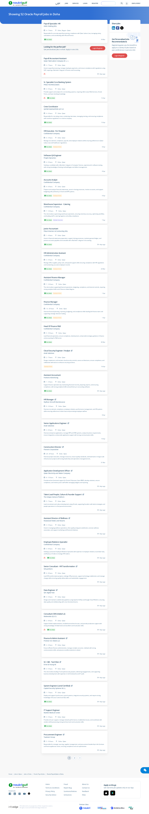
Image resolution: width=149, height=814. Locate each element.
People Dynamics (50, 158)
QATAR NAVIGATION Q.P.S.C (54, 109)
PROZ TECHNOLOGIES (51, 85)
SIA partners (48, 569)
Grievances (68, 795)
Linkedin (113, 28)
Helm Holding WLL (50, 26)
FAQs (84, 795)
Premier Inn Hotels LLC (52, 641)
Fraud (66, 784)
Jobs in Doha (28, 774)
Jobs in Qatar (18, 774)
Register (95, 3)
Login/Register (98, 48)
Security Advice (50, 795)
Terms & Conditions (52, 788)
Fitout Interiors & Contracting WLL (56, 231)
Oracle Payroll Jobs (39, 774)
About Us (85, 784)
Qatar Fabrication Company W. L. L (56, 61)
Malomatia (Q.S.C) (50, 616)
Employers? (136, 3)
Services (75, 3)
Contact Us (86, 788)
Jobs (66, 3)
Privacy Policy (50, 791)
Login (85, 3)
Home (10, 774)
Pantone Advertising (51, 378)
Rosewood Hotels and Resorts (54, 521)
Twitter (122, 28)
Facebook (117, 28)
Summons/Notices (70, 791)
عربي (57, 3)
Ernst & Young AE (50, 665)
